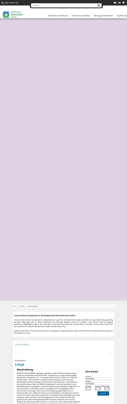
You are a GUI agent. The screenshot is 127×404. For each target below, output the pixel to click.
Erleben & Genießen (81, 15)
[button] (89, 388)
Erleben (22, 306)
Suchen (103, 393)
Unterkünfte (32, 306)
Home (14, 306)
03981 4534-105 (9, 2)
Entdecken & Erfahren (58, 15)
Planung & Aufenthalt (103, 15)
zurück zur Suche (21, 344)
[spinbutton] (87, 389)
